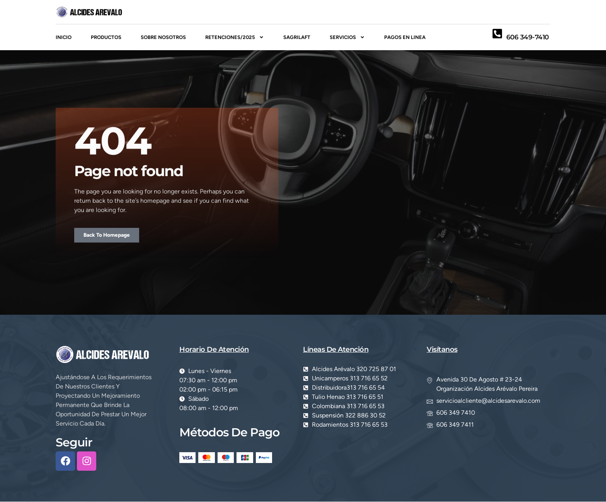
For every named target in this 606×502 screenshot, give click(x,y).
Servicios (347, 37)
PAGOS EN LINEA (405, 37)
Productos (106, 37)
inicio (63, 37)
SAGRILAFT (296, 37)
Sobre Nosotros (163, 37)
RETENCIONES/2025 (234, 37)
